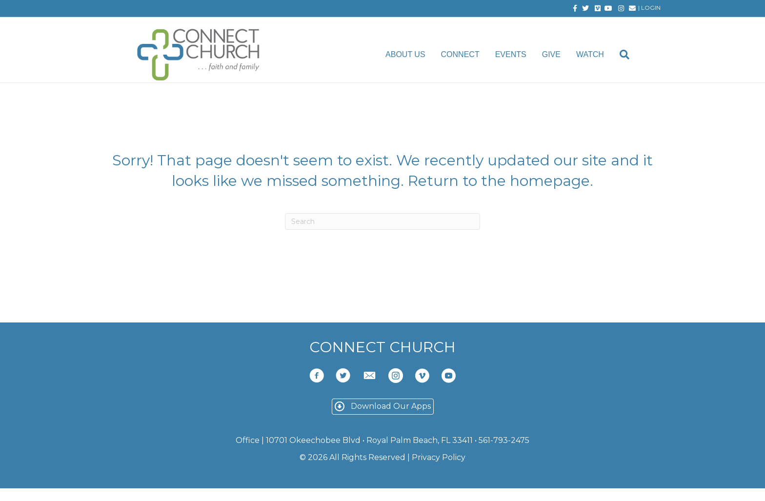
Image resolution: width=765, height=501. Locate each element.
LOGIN (651, 7)
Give (559, 55)
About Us (414, 55)
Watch (598, 55)
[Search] (629, 55)
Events (518, 55)
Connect (468, 55)
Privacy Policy (438, 470)
